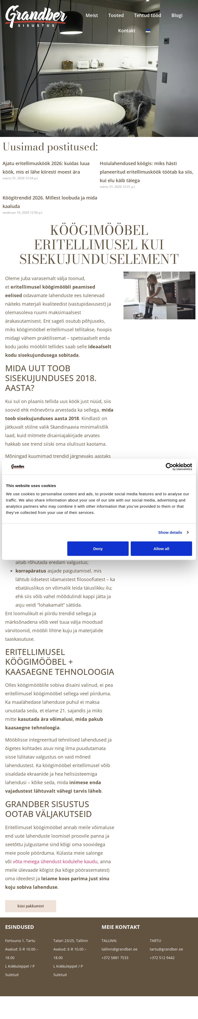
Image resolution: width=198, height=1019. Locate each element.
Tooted (116, 15)
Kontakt (126, 30)
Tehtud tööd (147, 15)
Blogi (177, 15)
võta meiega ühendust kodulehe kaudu (55, 861)
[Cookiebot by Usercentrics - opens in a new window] (169, 467)
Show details (170, 532)
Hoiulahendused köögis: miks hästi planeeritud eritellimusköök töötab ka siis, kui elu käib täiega (146, 171)
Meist (92, 15)
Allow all (161, 548)
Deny (98, 548)
